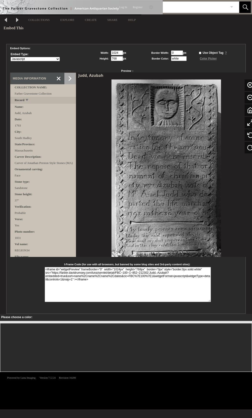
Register (137, 7)
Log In (123, 7)
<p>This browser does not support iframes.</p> (126, 390)
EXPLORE (67, 20)
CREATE (91, 20)
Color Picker (208, 58)
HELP (132, 20)
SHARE (112, 20)
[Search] (195, 7)
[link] (232, 7)
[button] (245, 7)
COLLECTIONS (39, 20)
